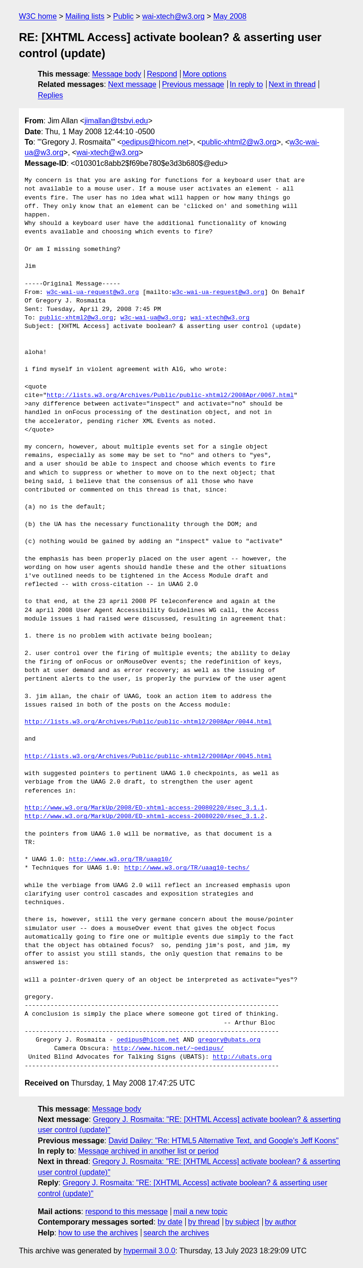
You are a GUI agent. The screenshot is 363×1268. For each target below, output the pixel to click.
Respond (162, 74)
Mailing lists (84, 16)
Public (123, 16)
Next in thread (292, 84)
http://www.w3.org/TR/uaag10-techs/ (187, 868)
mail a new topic (200, 1212)
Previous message (193, 84)
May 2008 (229, 16)
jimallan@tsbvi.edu (116, 121)
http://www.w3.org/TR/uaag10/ (120, 859)
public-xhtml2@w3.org (239, 142)
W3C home (38, 16)
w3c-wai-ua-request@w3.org (93, 292)
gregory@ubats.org (229, 1040)
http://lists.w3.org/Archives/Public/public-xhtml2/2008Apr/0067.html (170, 395)
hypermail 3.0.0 (149, 1251)
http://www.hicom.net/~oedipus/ (168, 1048)
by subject (242, 1222)
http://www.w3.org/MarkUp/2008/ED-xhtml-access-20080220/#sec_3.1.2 (144, 816)
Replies (50, 95)
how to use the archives (98, 1233)
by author (280, 1222)
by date (169, 1222)
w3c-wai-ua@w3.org (152, 318)
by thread (204, 1222)
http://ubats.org (242, 1057)
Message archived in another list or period (148, 1151)
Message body (116, 74)
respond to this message (126, 1212)
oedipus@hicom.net (155, 142)
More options (205, 74)
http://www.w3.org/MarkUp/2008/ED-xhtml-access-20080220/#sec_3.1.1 (144, 808)
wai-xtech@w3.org (173, 16)
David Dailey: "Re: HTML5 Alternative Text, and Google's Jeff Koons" (223, 1141)
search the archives (176, 1233)
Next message (132, 84)
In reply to (246, 84)
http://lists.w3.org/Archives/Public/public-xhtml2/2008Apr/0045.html (148, 756)
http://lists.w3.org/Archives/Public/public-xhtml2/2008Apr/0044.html (148, 722)
